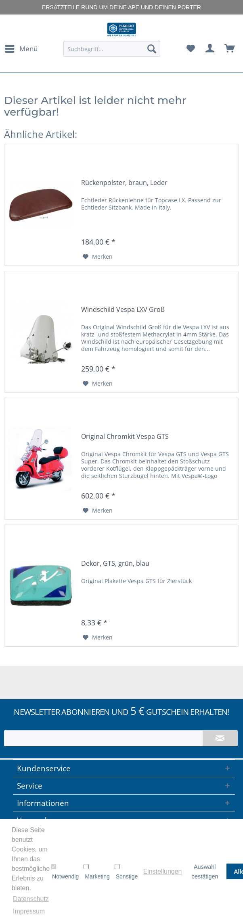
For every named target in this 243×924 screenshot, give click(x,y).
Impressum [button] (29, 911)
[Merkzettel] (190, 49)
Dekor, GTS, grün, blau (115, 563)
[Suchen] (151, 49)
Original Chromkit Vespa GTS (125, 436)
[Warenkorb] (230, 49)
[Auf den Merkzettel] (98, 257)
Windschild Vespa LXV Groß (123, 309)
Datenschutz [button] (31, 898)
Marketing (96, 871)
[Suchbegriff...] (112, 49)
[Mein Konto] (210, 49)
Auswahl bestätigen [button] (204, 872)
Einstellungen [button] (162, 871)
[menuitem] (21, 49)
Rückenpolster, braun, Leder (124, 183)
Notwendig (65, 871)
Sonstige (126, 871)
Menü (21, 47)
